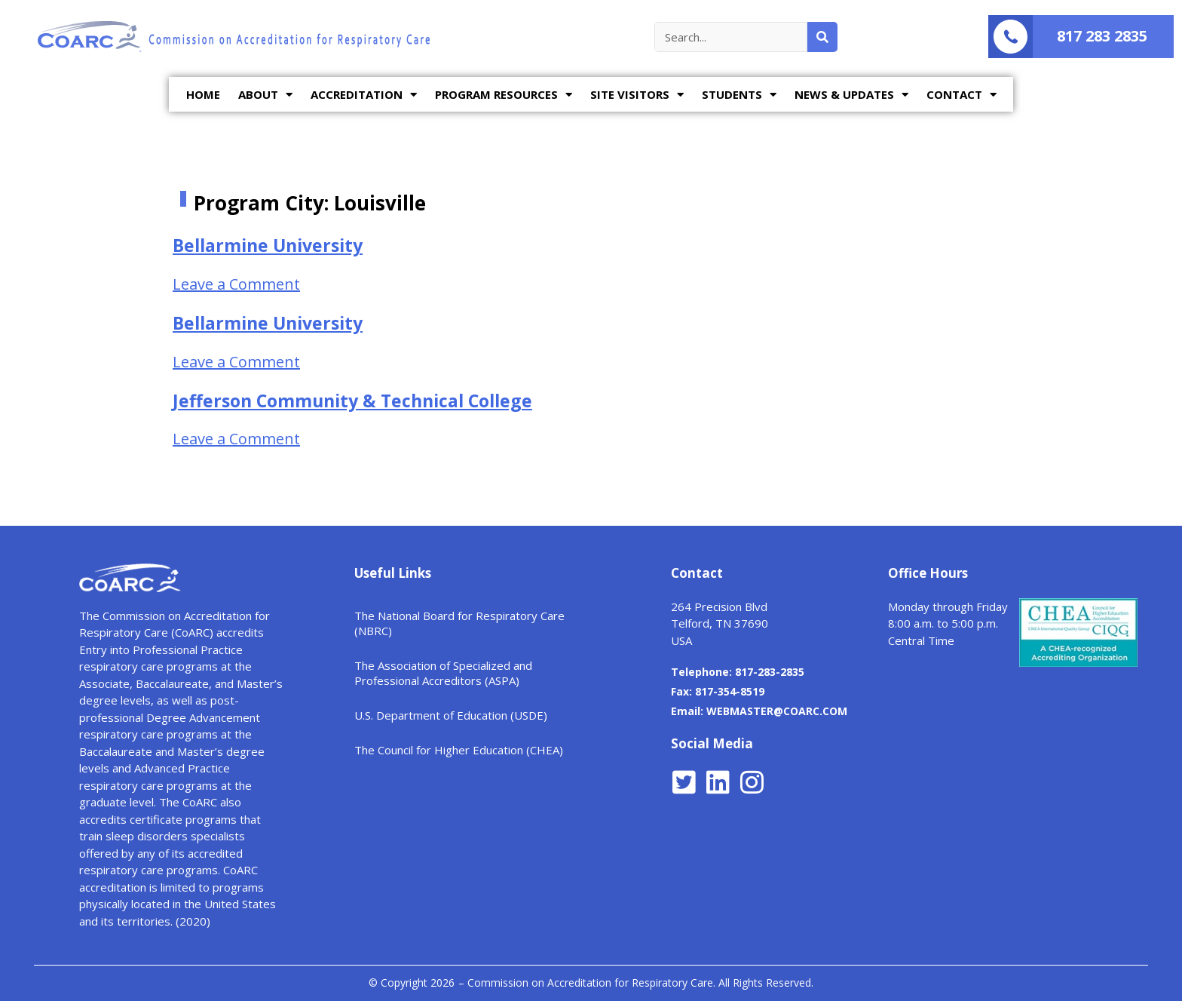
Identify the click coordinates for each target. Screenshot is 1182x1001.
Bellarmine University (268, 245)
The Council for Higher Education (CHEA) (458, 749)
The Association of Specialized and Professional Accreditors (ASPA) (443, 673)
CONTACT (961, 94)
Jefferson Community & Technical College (352, 400)
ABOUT (265, 94)
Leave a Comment (236, 284)
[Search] (822, 37)
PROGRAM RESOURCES (503, 94)
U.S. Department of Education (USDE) (450, 715)
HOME (203, 94)
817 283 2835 (1102, 36)
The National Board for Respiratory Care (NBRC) (459, 623)
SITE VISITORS (637, 94)
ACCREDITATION (364, 94)
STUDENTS (739, 94)
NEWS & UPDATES (851, 94)
